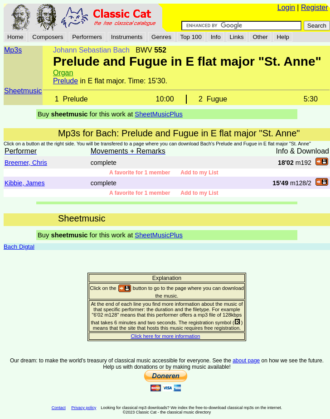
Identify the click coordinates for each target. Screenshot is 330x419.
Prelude (65, 81)
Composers (47, 37)
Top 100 (191, 37)
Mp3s (13, 50)
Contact (59, 407)
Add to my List (199, 172)
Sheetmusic (23, 91)
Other (259, 37)
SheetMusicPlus (159, 114)
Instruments (127, 37)
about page (246, 360)
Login (286, 7)
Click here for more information (165, 336)
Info (216, 37)
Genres (161, 37)
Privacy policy (83, 407)
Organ (63, 73)
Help (283, 37)
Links (237, 37)
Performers (87, 37)
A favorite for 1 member (144, 172)
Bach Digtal (19, 246)
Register (314, 7)
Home (15, 37)
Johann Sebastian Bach (91, 50)
